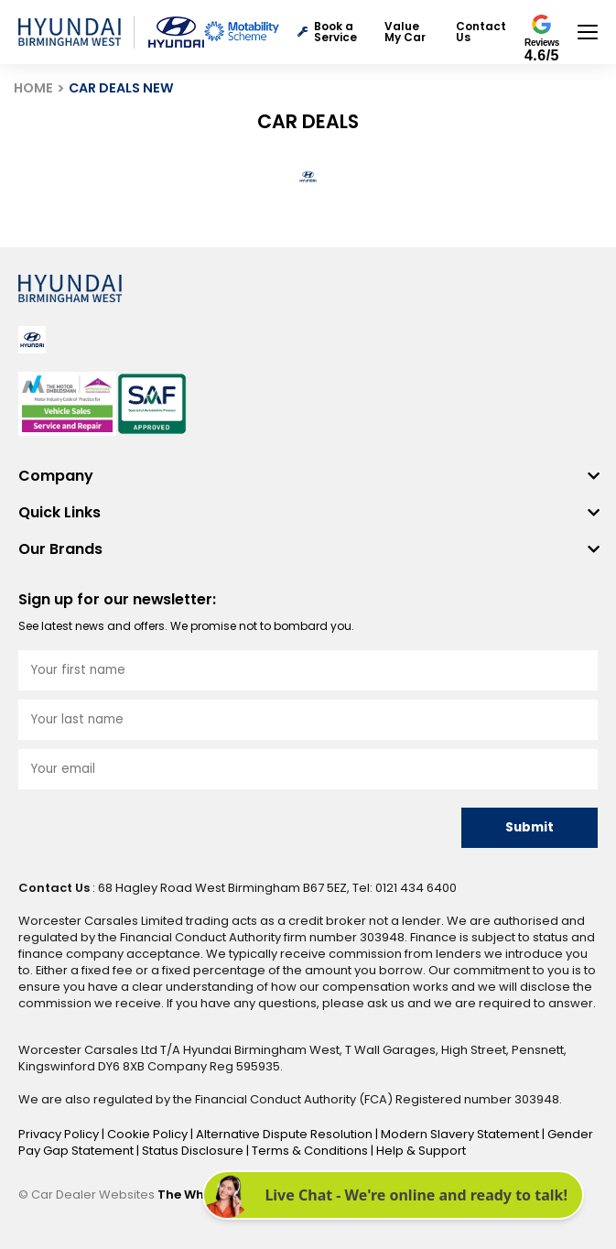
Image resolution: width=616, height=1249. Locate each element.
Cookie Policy (148, 1134)
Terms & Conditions (311, 1150)
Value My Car (405, 32)
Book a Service (327, 32)
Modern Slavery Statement (461, 1134)
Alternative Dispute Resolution (285, 1134)
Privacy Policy (60, 1134)
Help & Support (421, 1150)
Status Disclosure (194, 1150)
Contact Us (481, 32)
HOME (33, 88)
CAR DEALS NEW (121, 88)
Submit (529, 827)
